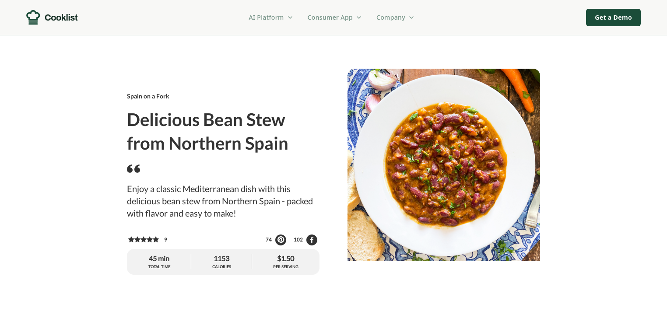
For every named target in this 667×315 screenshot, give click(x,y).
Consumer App (335, 17)
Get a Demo (613, 17)
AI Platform (271, 17)
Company (395, 17)
